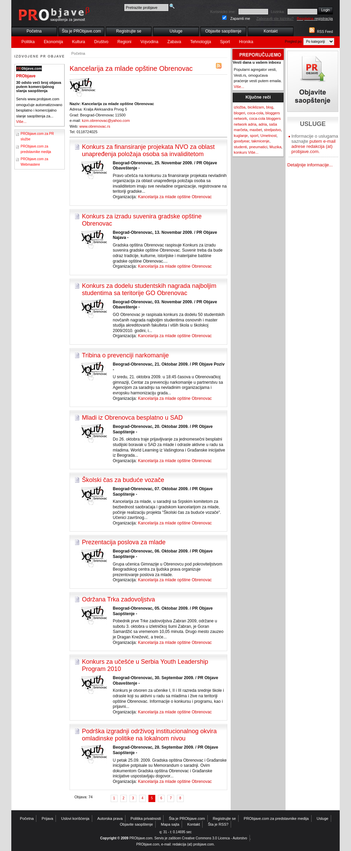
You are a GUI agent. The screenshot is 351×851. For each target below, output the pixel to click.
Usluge (176, 31)
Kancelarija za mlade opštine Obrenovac (174, 196)
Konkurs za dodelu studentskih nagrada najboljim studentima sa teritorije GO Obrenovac (149, 289)
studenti (240, 147)
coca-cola (255, 113)
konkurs (240, 152)
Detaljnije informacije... (310, 164)
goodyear (241, 141)
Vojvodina (149, 41)
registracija (315, 18)
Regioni (125, 41)
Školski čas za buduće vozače (123, 480)
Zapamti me (240, 18)
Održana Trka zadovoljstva (118, 599)
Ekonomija (53, 41)
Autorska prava (110, 818)
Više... (21, 121)
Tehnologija (200, 41)
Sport (225, 41)
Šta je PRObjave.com (81, 31)
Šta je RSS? (218, 824)
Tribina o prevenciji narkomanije (125, 355)
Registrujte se (128, 31)
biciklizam (255, 107)
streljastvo (272, 130)
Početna (33, 31)
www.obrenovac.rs (95, 126)
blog (269, 107)
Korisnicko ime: (223, 12)
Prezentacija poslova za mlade (124, 542)
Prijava (47, 818)
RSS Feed (325, 32)
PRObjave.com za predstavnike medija (276, 818)
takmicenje (260, 141)
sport (254, 136)
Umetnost (269, 136)
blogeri (239, 113)
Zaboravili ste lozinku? (275, 18)
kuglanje (241, 136)
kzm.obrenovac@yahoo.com (106, 120)
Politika (28, 41)
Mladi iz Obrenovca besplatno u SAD (132, 417)
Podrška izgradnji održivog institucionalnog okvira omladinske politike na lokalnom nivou (149, 735)
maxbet (256, 130)
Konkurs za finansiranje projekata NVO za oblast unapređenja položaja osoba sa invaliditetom (148, 150)
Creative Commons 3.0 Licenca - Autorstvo (214, 838)
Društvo (101, 41)
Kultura (78, 41)
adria (262, 124)
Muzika (275, 147)
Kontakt (271, 31)
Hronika (246, 41)
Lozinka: (278, 12)
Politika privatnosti (146, 818)
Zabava (174, 41)
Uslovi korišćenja (75, 818)
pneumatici (258, 147)
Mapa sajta (170, 824)
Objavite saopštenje (223, 31)
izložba (239, 107)
